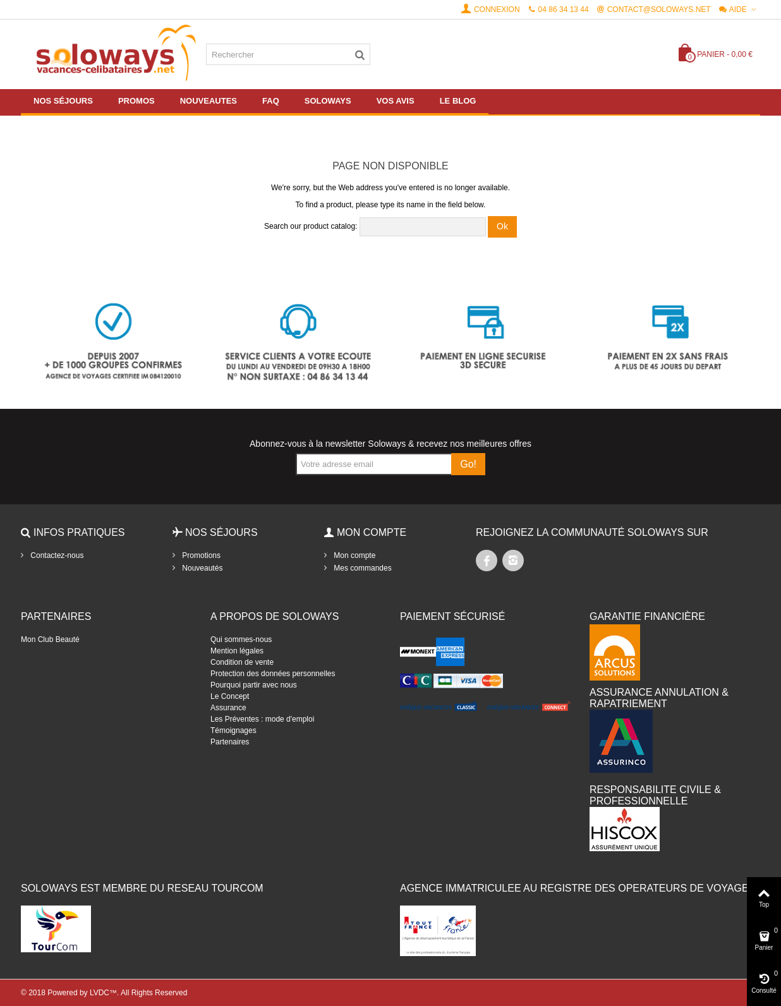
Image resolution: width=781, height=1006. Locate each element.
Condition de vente (242, 662)
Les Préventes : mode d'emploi (262, 719)
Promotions (200, 555)
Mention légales (236, 650)
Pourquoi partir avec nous (253, 685)
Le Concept (229, 696)
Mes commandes (362, 568)
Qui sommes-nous (241, 639)
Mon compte (353, 555)
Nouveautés (201, 568)
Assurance (228, 707)
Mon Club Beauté (50, 639)
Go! (468, 464)
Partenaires (229, 741)
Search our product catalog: (310, 226)
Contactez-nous (55, 555)
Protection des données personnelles (272, 673)
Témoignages (233, 730)
